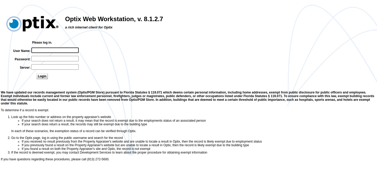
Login (42, 76)
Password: (23, 59)
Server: (25, 67)
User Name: (22, 51)
